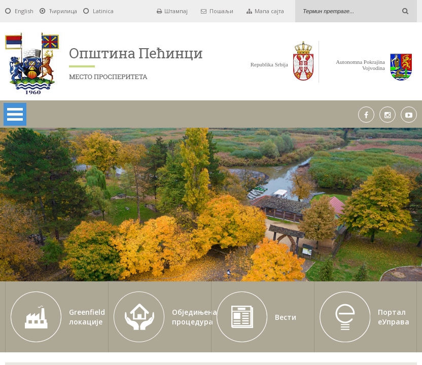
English (24, 11)
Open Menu (15, 114)
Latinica (103, 11)
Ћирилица (63, 11)
